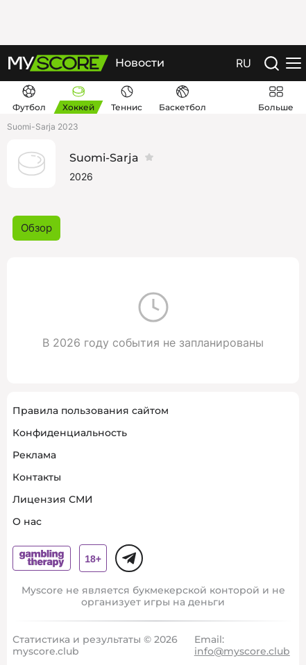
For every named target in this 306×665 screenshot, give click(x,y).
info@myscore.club (242, 651)
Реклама (34, 455)
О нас (27, 521)
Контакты (36, 477)
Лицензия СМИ (52, 499)
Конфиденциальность (69, 432)
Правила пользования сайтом (90, 410)
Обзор (36, 227)
